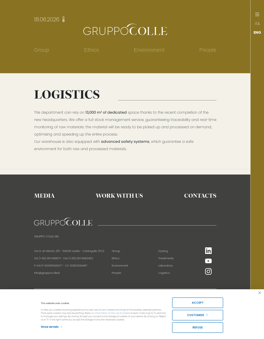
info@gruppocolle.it (47, 273)
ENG (257, 32)
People (207, 50)
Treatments (166, 258)
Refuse (198, 327)
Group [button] (41, 50)
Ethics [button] (91, 50)
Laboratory (165, 265)
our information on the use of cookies (110, 313)
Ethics (115, 258)
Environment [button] (149, 50)
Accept (198, 303)
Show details (52, 327)
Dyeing (163, 251)
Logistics (164, 273)
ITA (257, 23)
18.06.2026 (50, 19)
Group (116, 251)
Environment (120, 265)
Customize (197, 315)
